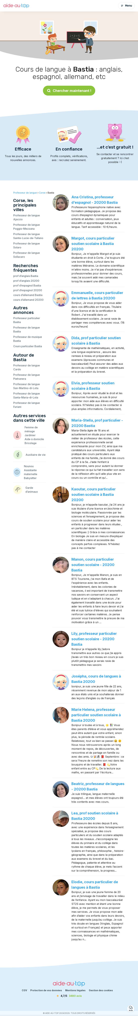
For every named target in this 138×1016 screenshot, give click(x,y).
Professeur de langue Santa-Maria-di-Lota (26, 395)
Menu (126, 5)
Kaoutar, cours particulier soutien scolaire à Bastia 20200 (93, 494)
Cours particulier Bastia (27, 346)
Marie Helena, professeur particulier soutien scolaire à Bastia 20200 (96, 714)
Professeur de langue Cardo (26, 367)
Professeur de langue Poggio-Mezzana (26, 226)
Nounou (29, 466)
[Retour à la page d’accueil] (16, 5)
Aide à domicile (34, 439)
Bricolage (31, 443)
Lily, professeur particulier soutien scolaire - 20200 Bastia (94, 638)
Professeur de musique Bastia (27, 338)
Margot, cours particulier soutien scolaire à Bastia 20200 (93, 243)
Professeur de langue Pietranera (26, 376)
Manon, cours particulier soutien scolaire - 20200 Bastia (92, 564)
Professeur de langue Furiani (26, 404)
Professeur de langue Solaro (26, 245)
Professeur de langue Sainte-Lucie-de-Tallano (28, 236)
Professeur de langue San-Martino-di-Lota (26, 386)
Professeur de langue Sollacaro (26, 254)
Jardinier (30, 435)
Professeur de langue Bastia (26, 329)
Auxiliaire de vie (36, 454)
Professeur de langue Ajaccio (26, 217)
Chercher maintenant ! (69, 90)
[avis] (69, 996)
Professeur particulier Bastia (26, 320)
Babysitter (30, 478)
